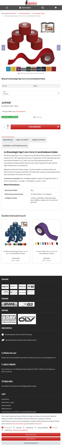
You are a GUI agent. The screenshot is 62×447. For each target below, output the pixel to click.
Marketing (29, 427)
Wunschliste (37, 117)
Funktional (8, 430)
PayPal (55, 427)
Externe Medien (43, 427)
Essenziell (8, 427)
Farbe (4, 91)
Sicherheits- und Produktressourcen (15, 145)
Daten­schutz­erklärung (18, 424)
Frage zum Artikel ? (22, 140)
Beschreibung (7, 140)
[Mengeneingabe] (4, 127)
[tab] (8, 140)
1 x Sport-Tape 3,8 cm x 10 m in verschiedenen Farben (46, 252)
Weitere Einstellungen (20, 430)
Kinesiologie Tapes (38, 13)
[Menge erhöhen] (8, 126)
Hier (3, 386)
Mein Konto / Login (8, 402)
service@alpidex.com (48, 357)
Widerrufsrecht (6, 408)
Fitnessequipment (24, 13)
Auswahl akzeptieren (31, 443)
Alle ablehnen (31, 439)
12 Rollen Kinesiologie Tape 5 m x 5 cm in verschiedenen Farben (15, 252)
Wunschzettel (6, 405)
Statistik (18, 427)
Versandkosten (21, 111)
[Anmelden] (25, 7)
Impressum (38, 424)
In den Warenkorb (44, 127)
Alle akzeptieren (31, 434)
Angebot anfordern (38, 140)
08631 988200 (9, 364)
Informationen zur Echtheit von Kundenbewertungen (19, 412)
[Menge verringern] (8, 128)
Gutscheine (5, 399)
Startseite (13, 13)
